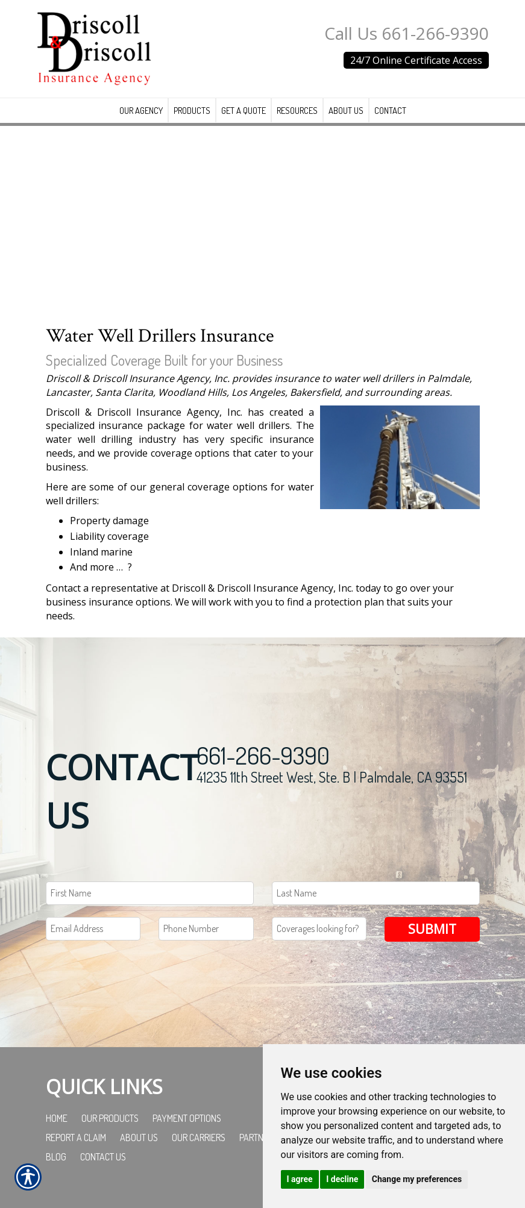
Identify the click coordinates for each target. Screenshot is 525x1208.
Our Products (110, 1118)
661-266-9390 (263, 754)
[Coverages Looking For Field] (319, 928)
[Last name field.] (376, 892)
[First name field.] (150, 892)
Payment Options (186, 1118)
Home (57, 1118)
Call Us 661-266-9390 (406, 33)
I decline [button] (342, 1179)
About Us (139, 1137)
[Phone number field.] (206, 928)
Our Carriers (198, 1137)
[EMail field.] (93, 928)
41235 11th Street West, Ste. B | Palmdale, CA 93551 (331, 776)
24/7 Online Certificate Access (416, 60)
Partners (258, 1137)
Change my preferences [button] (417, 1179)
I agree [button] (300, 1179)
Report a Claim (76, 1137)
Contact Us (103, 1156)
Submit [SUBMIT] (432, 928)
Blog (56, 1156)
